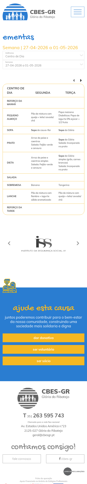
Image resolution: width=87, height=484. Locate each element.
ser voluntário (43, 349)
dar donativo (44, 338)
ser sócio (43, 361)
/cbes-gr (65, 459)
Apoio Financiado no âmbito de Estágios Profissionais (43, 480)
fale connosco (21, 459)
